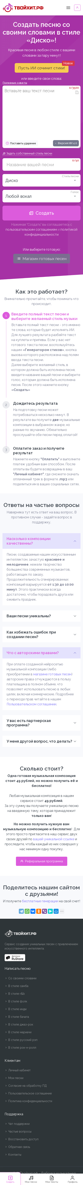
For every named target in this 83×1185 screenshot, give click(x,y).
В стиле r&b (15, 993)
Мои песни (14, 1078)
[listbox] (41, 196)
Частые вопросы (18, 1131)
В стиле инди (15, 1009)
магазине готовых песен (52, 674)
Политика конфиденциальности (28, 1101)
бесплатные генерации (40, 901)
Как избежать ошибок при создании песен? (31, 634)
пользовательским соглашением (31, 230)
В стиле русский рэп (21, 1040)
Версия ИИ (65, 143)
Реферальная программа (41, 861)
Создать (41, 213)
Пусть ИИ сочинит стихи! (43, 66)
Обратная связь (17, 1147)
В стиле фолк (16, 1001)
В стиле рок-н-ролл (20, 1047)
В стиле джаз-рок (19, 1024)
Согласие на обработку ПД (26, 1085)
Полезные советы (15, 82)
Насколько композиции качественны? (29, 540)
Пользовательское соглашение (28, 1093)
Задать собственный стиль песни (27, 153)
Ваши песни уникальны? (29, 616)
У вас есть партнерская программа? (29, 722)
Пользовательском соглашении (31, 704)
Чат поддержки (17, 1123)
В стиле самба (16, 986)
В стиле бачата (17, 1016)
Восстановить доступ (21, 1139)
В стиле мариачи (18, 1032)
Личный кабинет (18, 1070)
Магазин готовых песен (41, 258)
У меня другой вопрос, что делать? (39, 741)
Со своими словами (20, 978)
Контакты (13, 1154)
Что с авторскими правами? (33, 653)
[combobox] (41, 180)
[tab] (41, 352)
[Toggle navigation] (68, 7)
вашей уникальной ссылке (53, 839)
